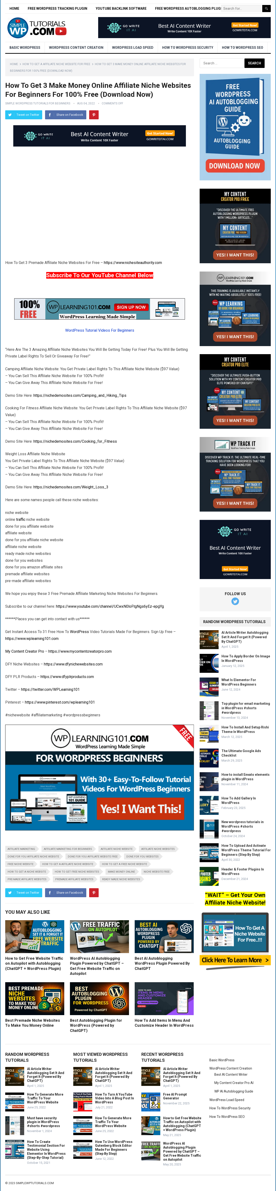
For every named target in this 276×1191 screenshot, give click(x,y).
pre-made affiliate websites (27, 879)
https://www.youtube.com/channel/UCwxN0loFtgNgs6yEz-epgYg (110, 606)
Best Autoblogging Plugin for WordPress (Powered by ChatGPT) (96, 1025)
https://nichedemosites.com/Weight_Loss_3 (70, 487)
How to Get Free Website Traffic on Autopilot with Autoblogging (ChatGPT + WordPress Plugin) (34, 963)
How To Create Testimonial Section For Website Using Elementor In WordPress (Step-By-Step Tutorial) (46, 1150)
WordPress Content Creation (76, 47)
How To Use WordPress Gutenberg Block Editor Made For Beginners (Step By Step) (114, 1147)
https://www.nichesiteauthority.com (133, 262)
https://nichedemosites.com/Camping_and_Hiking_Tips (79, 395)
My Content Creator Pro (24, 651)
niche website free (157, 871)
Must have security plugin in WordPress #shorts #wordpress (43, 1122)
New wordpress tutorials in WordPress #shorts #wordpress (242, 826)
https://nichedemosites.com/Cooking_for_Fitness (75, 441)
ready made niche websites (121, 879)
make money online (121, 871)
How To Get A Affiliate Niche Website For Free (56, 64)
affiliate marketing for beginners (68, 849)
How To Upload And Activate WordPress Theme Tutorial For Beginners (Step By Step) (246, 850)
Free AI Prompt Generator (175, 1096)
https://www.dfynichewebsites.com (73, 664)
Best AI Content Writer (231, 1074)
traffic (20, 519)
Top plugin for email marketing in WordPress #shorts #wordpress (245, 708)
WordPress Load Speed (132, 47)
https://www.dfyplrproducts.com (67, 676)
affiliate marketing (21, 849)
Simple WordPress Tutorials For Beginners (37, 103)
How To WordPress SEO (242, 47)
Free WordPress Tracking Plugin (57, 8)
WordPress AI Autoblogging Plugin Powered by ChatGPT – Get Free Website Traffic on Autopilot (182, 1151)
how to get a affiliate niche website (67, 864)
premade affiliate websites (74, 879)
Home (14, 8)
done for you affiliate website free (93, 856)
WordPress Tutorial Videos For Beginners (99, 330)
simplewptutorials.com (35, 1183)
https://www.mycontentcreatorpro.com (80, 651)
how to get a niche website (27, 871)
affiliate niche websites (158, 849)
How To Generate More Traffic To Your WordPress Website (45, 1098)
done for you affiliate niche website (33, 856)
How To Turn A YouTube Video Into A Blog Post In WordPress (114, 1098)
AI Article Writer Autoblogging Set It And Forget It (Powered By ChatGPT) (244, 637)
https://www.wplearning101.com (32, 638)
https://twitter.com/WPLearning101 (50, 689)
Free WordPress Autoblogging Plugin (189, 8)
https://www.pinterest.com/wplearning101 (60, 702)
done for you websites (142, 856)
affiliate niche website (117, 849)
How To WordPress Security (187, 47)
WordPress (79, 631)
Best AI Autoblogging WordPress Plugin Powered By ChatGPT (162, 963)
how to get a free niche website (124, 864)
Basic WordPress (24, 47)
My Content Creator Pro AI (233, 1083)
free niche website (20, 864)
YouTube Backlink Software (121, 8)
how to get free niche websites (77, 871)
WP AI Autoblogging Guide (233, 1091)
